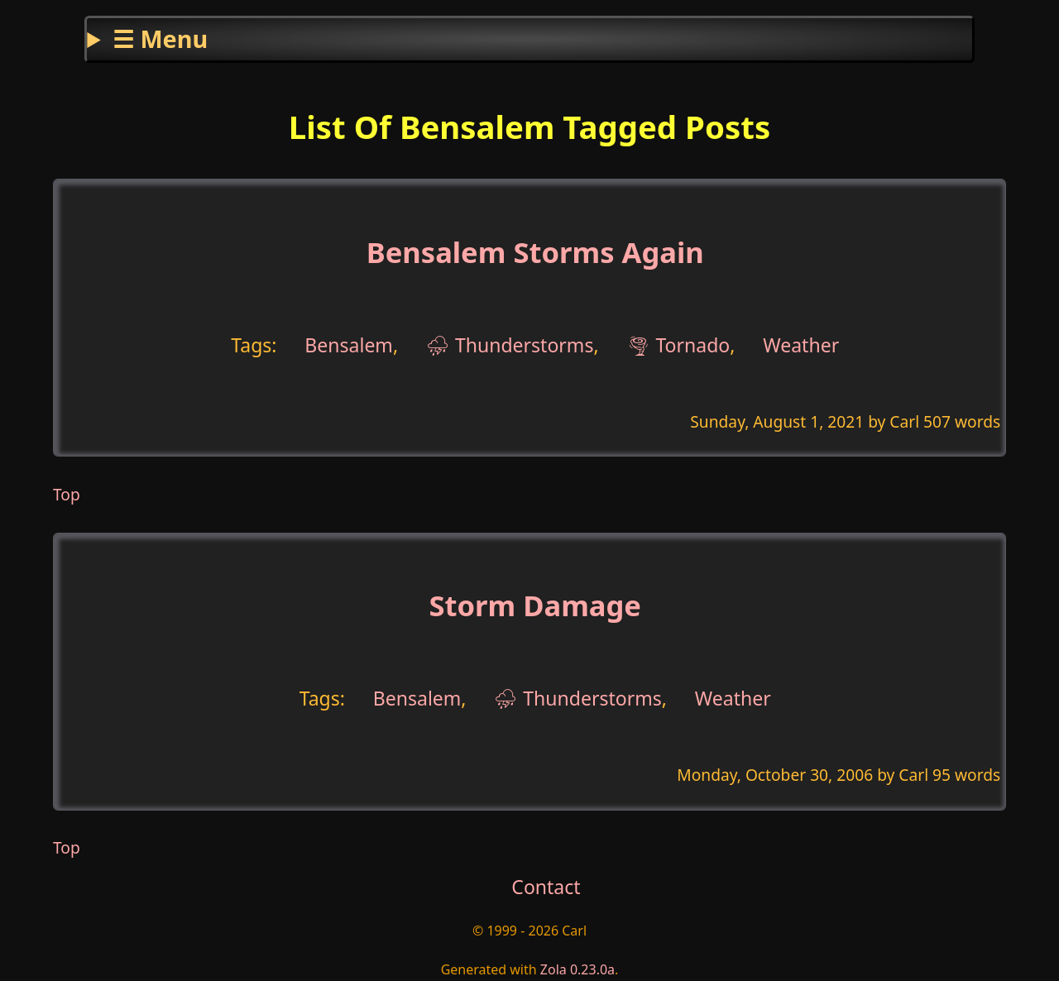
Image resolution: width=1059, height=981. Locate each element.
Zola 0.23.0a (577, 969)
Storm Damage (535, 605)
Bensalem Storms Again (535, 251)
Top (66, 494)
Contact (545, 886)
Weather (801, 345)
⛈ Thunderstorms (510, 345)
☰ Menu (160, 38)
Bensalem (348, 345)
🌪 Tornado (678, 345)
